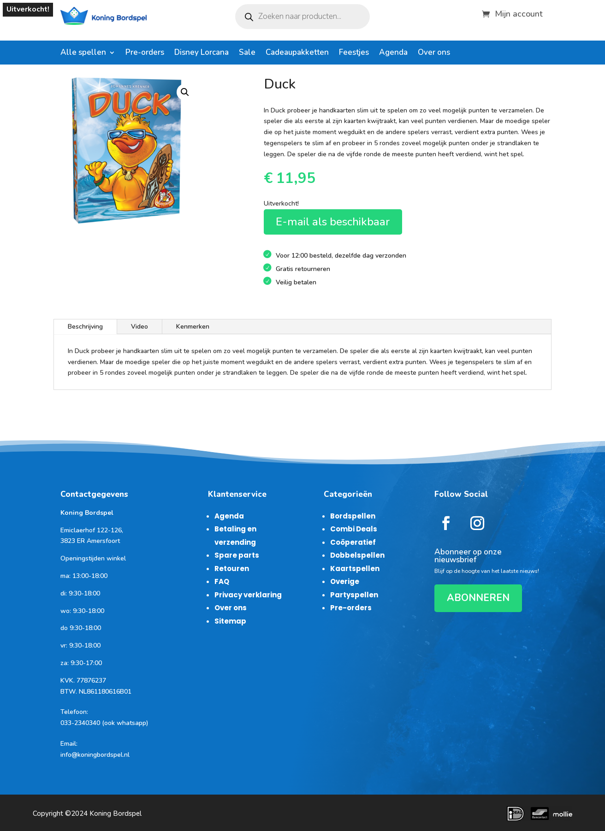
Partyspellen (354, 595)
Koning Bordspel (115, 813)
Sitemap (230, 621)
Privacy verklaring (248, 595)
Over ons (434, 53)
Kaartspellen (355, 568)
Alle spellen (83, 53)
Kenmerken (192, 326)
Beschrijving (85, 326)
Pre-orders (144, 53)
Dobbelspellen (357, 555)
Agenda (393, 53)
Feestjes (354, 53)
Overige (344, 581)
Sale (247, 53)
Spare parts (236, 555)
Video (139, 326)
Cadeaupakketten (297, 53)
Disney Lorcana (201, 53)
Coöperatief (353, 542)
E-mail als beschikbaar (333, 221)
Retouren (231, 568)
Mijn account (519, 12)
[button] (185, 92)
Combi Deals (353, 529)
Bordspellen (352, 516)
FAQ (221, 581)
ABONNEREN (478, 597)
